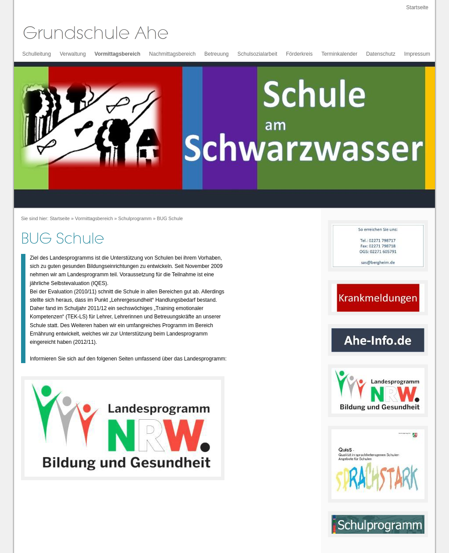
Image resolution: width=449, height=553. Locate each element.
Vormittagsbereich (117, 54)
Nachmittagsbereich (172, 54)
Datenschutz (381, 54)
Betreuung (216, 54)
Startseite (417, 7)
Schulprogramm (134, 218)
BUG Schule (170, 218)
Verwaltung (73, 54)
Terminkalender (339, 54)
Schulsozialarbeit (258, 54)
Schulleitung (36, 54)
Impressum (417, 54)
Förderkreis (299, 54)
